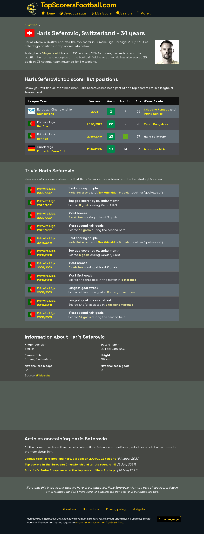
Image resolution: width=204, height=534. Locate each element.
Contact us (91, 509)
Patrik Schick (153, 114)
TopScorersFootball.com (78, 5)
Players (31, 25)
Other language (169, 519)
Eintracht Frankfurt (51, 151)
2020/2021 (94, 124)
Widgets (139, 509)
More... (143, 13)
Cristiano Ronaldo (156, 109)
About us (69, 509)
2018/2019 (94, 136)
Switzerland (45, 114)
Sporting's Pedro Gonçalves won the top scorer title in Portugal (70, 470)
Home (48, 13)
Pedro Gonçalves (156, 124)
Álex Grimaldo (107, 192)
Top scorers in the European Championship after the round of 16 (70, 464)
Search (124, 13)
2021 (94, 111)
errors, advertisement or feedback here (99, 522)
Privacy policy (116, 509)
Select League (73, 13)
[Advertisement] (102, 405)
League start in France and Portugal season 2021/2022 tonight (70, 458)
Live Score (101, 13)
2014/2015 (94, 149)
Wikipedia (43, 375)
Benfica (42, 126)
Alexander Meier (155, 149)
